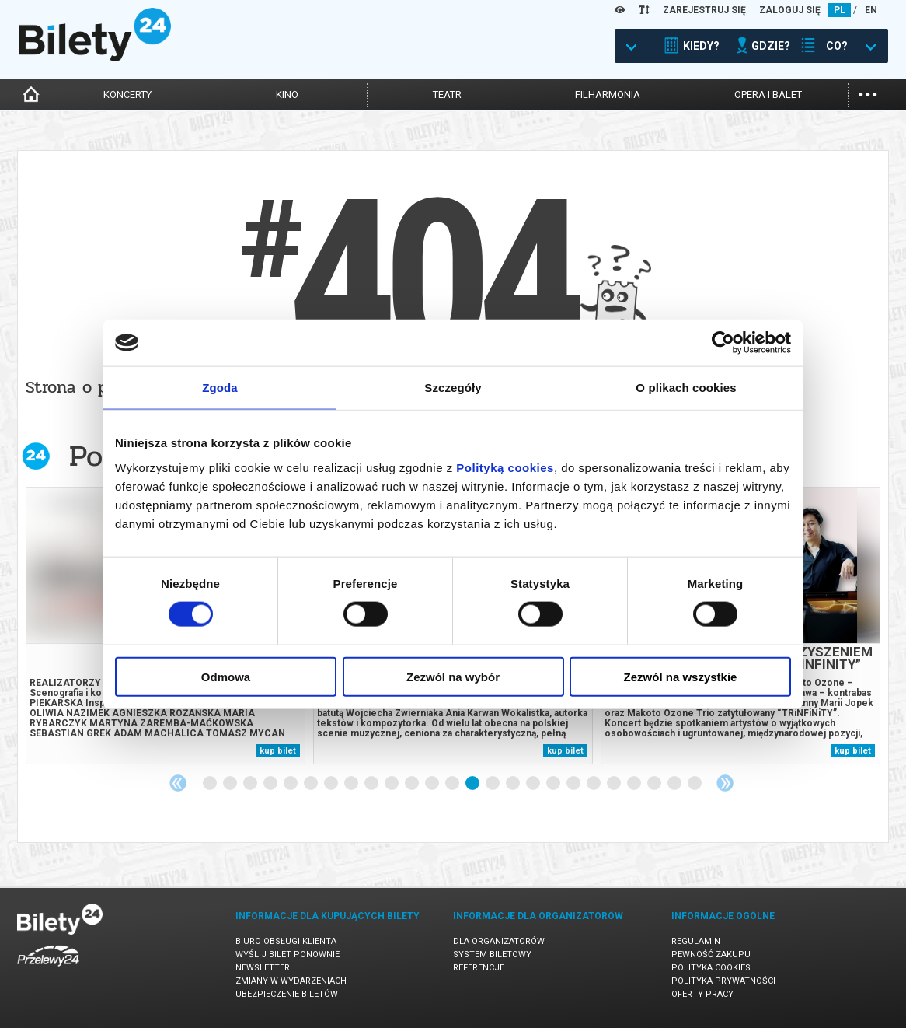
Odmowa (225, 676)
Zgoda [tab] (220, 387)
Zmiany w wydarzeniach (291, 981)
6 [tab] (311, 784)
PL (839, 10)
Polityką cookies (505, 467)
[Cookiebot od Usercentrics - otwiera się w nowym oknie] (723, 343)
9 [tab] (372, 784)
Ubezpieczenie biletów (286, 994)
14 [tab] (473, 784)
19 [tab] (574, 784)
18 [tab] (554, 784)
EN (871, 10)
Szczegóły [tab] (452, 387)
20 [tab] (594, 784)
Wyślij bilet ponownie (287, 954)
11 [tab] (412, 784)
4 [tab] (271, 784)
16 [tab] (513, 784)
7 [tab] (332, 784)
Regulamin (695, 941)
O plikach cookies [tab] (686, 387)
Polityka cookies (711, 968)
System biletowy (492, 954)
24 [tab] (675, 784)
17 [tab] (534, 784)
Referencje (478, 968)
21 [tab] (614, 784)
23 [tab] (655, 784)
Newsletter (262, 968)
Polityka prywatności (723, 981)
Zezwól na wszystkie (680, 676)
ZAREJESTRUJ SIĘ (704, 10)
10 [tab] (392, 784)
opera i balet (768, 94)
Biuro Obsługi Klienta (285, 941)
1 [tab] (210, 784)
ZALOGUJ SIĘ (790, 10)
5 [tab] (291, 784)
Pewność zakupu (711, 954)
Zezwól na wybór (453, 676)
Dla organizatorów (499, 941)
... (867, 93)
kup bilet (278, 751)
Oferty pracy (702, 994)
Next (725, 783)
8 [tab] (352, 784)
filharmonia (607, 94)
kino (287, 94)
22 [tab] (635, 784)
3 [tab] (251, 784)
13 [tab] (453, 784)
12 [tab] (433, 784)
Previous (177, 783)
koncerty (127, 94)
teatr (447, 94)
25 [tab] (695, 784)
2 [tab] (231, 784)
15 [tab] (493, 784)
